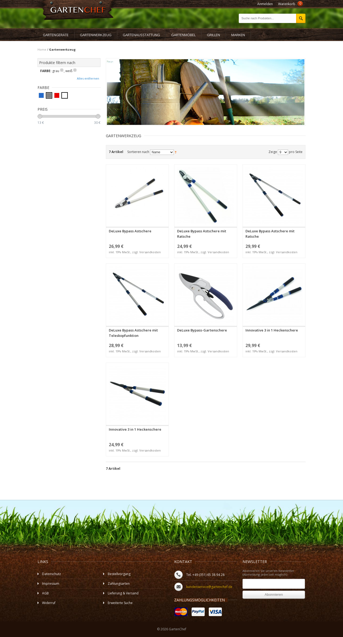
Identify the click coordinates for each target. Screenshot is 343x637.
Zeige (273, 152)
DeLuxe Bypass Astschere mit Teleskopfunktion (137, 310)
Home (42, 49)
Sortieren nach (138, 152)
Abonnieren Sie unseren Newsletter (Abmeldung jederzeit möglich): (268, 572)
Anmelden (265, 4)
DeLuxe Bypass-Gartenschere (205, 310)
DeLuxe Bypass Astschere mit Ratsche (205, 211)
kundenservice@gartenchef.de (209, 586)
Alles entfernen (88, 78)
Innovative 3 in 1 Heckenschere (274, 310)
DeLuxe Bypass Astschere (137, 211)
